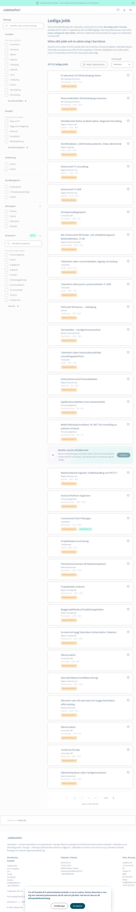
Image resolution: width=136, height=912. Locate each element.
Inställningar (59, 906)
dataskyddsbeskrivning (39, 898)
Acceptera (77, 906)
